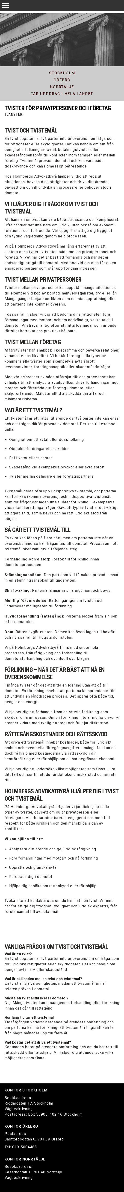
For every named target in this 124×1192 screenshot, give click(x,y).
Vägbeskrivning (19, 1109)
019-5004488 (24, 1147)
